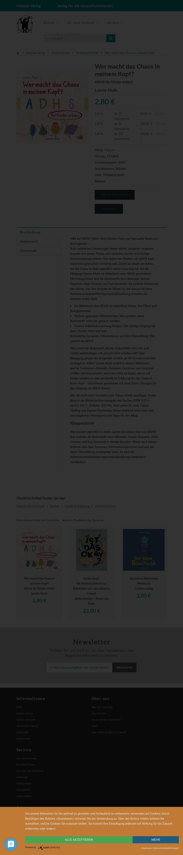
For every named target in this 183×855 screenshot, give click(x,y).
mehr (155, 840)
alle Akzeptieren (79, 840)
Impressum (146, 848)
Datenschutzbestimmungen (166, 848)
